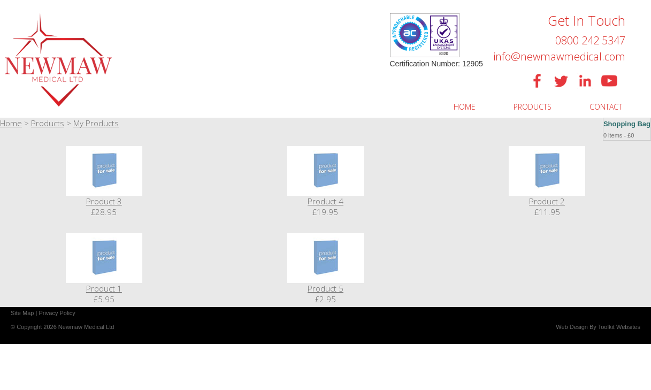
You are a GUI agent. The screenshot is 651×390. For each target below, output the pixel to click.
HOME (465, 107)
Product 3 (104, 201)
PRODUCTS (533, 107)
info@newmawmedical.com (559, 56)
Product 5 (325, 288)
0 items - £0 (618, 135)
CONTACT (605, 107)
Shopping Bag (626, 124)
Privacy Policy (57, 313)
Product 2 (547, 201)
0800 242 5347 (590, 40)
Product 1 (104, 288)
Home (11, 123)
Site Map (22, 313)
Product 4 (325, 201)
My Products (96, 123)
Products (47, 123)
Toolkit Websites (619, 327)
